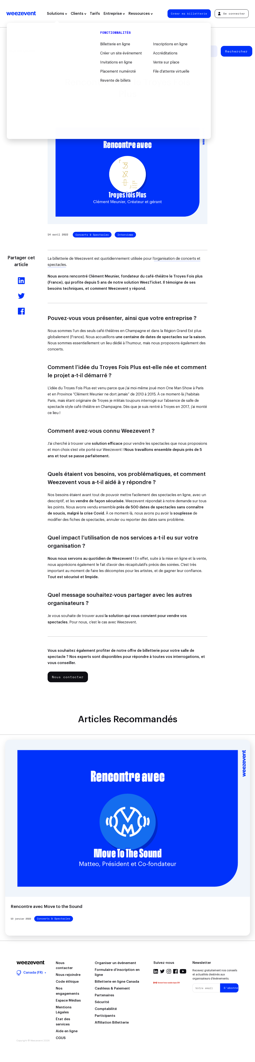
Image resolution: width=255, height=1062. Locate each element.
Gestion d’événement (61, 51)
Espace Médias (68, 1000)
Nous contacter (68, 677)
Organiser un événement (115, 963)
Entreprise (114, 13)
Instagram (169, 971)
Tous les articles (21, 51)
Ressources (141, 13)
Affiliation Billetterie (112, 1022)
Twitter (162, 971)
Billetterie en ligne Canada (117, 981)
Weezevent (21, 13)
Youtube (183, 971)
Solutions (57, 13)
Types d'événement (103, 51)
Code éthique (67, 981)
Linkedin (155, 971)
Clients (78, 13)
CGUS (61, 1038)
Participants (105, 1015)
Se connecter (231, 13)
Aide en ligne (67, 1031)
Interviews (125, 235)
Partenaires (104, 995)
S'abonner (231, 988)
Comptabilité (106, 1009)
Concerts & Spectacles (92, 235)
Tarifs (95, 13)
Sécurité (102, 1002)
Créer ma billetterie (189, 13)
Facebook (175, 971)
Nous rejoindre (68, 975)
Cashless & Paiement (112, 988)
